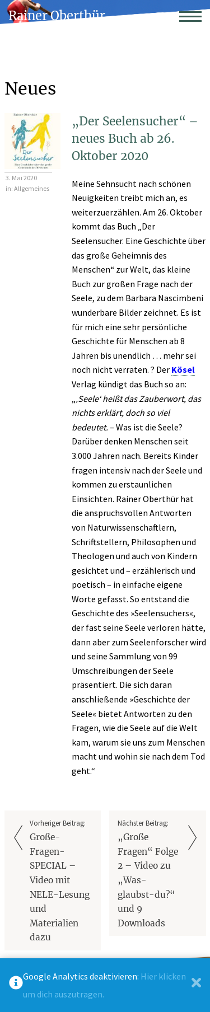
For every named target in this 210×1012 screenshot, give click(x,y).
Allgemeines (31, 188)
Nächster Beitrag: (149, 874)
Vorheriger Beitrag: (61, 881)
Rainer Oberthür (56, 16)
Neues (30, 88)
